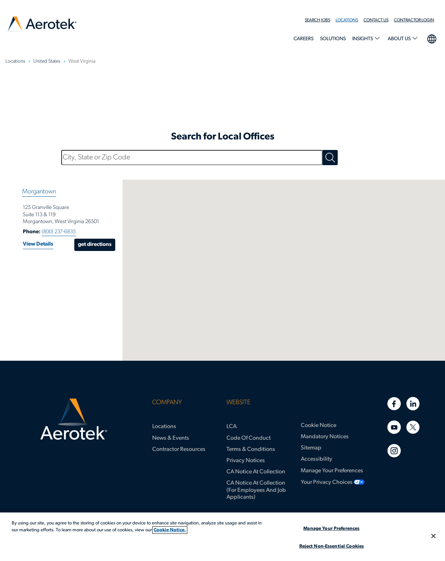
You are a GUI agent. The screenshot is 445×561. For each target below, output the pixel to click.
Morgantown (39, 191)
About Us (400, 39)
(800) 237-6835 (59, 232)
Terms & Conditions (250, 449)
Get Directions (95, 244)
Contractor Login (414, 20)
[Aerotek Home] (73, 419)
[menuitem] (320, 20)
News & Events (170, 438)
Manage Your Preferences (332, 471)
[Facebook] (394, 403)
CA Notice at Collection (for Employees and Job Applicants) (256, 490)
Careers (303, 39)
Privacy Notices (245, 461)
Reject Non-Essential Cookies (331, 546)
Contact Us (375, 20)
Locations (347, 20)
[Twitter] (413, 427)
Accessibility (316, 459)
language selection (431, 38)
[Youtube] (394, 427)
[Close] (433, 536)
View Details (38, 244)
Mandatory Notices (325, 437)
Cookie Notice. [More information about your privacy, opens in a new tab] (170, 530)
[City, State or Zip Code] (192, 157)
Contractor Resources (178, 449)
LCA (231, 427)
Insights (363, 39)
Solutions (333, 39)
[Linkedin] (413, 403)
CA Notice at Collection (255, 472)
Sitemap (311, 448)
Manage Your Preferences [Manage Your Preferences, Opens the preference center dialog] (331, 528)
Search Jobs (317, 20)
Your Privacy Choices (327, 482)
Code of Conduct (248, 438)
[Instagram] (394, 450)
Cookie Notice (318, 425)
